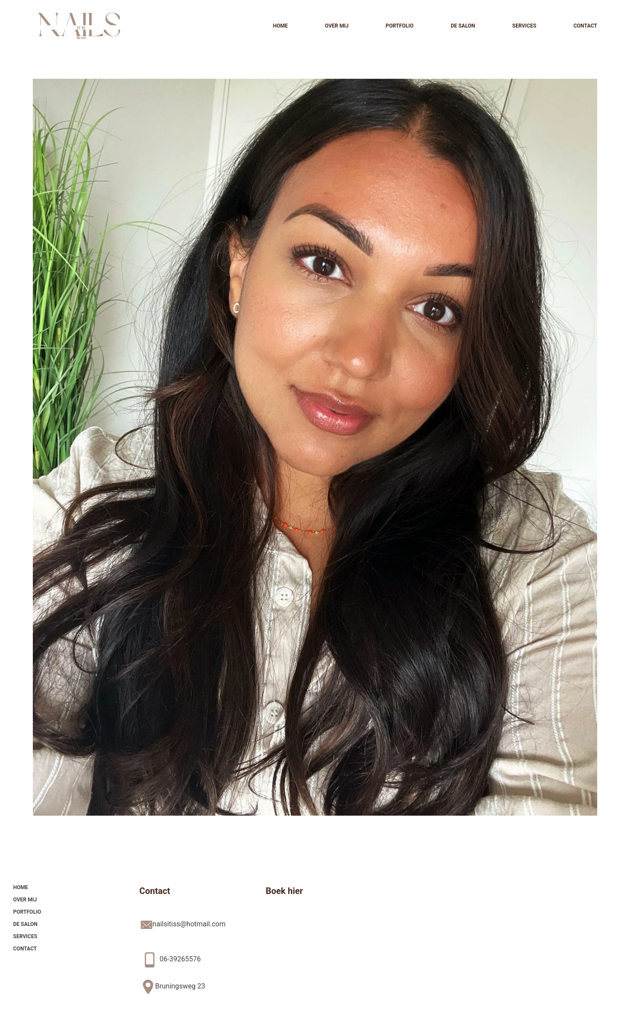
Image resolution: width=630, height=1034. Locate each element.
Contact (585, 26)
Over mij (336, 26)
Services (524, 26)
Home (280, 26)
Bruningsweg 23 (180, 986)
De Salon (463, 26)
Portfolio (399, 26)
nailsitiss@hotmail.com (189, 924)
